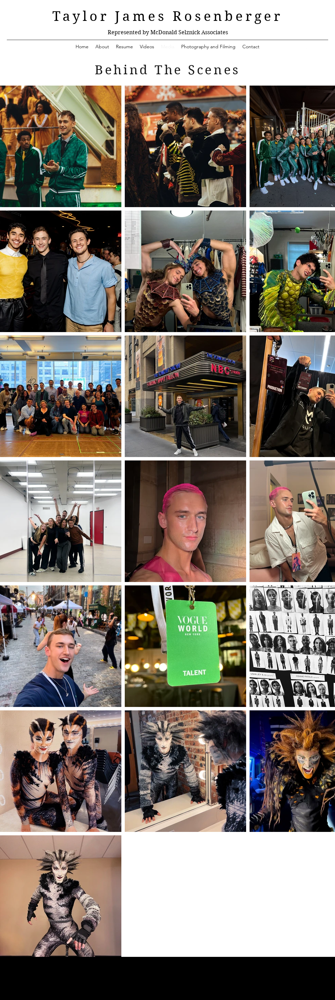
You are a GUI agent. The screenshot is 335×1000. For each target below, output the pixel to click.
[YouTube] (316, 46)
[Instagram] (306, 46)
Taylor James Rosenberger (167, 16)
